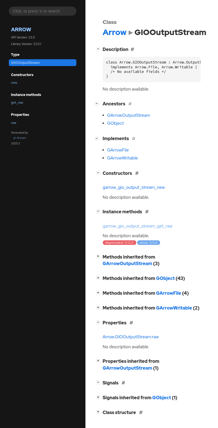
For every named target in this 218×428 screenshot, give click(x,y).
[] (99, 48)
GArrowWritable (122, 158)
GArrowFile (118, 150)
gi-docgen (19, 138)
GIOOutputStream (25, 62)
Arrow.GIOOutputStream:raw (131, 337)
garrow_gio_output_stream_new (134, 187)
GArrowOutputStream (128, 115)
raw (13, 122)
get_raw (17, 102)
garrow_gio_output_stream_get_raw (138, 226)
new (14, 82)
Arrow (21, 29)
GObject (115, 123)
